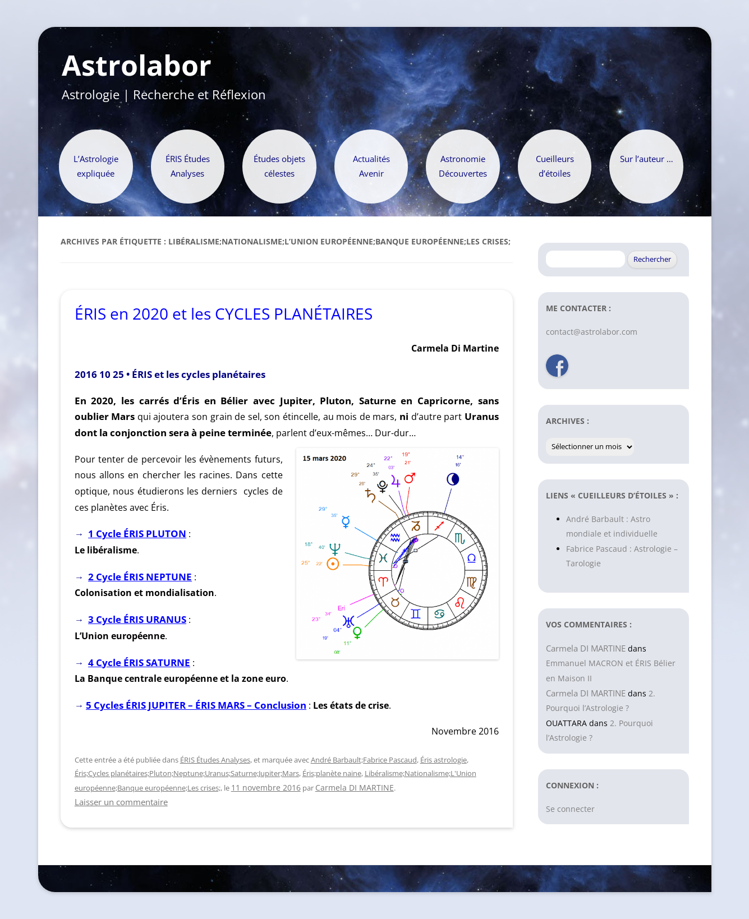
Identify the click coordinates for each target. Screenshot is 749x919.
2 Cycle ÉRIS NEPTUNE (140, 576)
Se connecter (570, 808)
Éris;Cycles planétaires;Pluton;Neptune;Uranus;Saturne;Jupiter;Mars (187, 773)
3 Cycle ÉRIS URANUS (137, 619)
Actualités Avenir (371, 166)
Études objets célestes (279, 166)
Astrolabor (137, 65)
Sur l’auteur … (646, 159)
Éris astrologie (443, 760)
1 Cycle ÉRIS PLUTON (137, 533)
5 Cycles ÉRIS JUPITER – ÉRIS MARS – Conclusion (196, 705)
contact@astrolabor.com (591, 331)
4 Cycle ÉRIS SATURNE (139, 662)
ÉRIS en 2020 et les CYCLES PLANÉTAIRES (224, 313)
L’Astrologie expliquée (95, 166)
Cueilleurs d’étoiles (555, 166)
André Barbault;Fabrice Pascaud (364, 760)
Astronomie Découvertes (463, 166)
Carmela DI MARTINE (354, 787)
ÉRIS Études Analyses (188, 166)
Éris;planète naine (331, 773)
